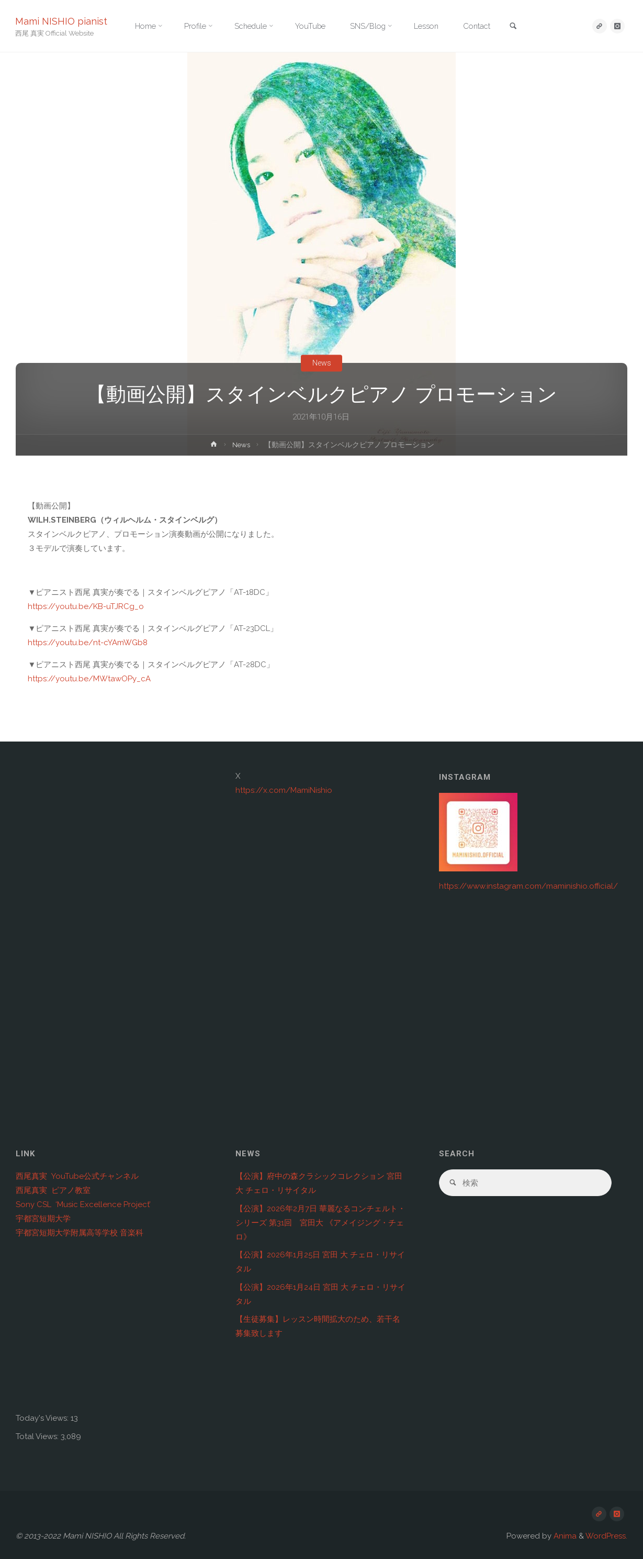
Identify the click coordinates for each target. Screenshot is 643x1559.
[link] (523, 26)
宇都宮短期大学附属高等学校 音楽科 (79, 1232)
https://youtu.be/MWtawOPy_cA (89, 678)
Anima (564, 1536)
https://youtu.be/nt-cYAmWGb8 (88, 642)
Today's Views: (43, 1418)
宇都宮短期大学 (43, 1218)
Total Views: (38, 1436)
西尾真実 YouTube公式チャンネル (77, 1176)
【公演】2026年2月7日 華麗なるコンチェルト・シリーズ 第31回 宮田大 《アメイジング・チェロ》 (320, 1223)
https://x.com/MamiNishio (283, 790)
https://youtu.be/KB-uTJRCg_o (86, 606)
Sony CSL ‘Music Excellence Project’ (83, 1204)
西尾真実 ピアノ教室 (53, 1190)
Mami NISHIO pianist (62, 21)
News (322, 363)
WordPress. (606, 1536)
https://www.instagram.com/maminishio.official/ (528, 886)
